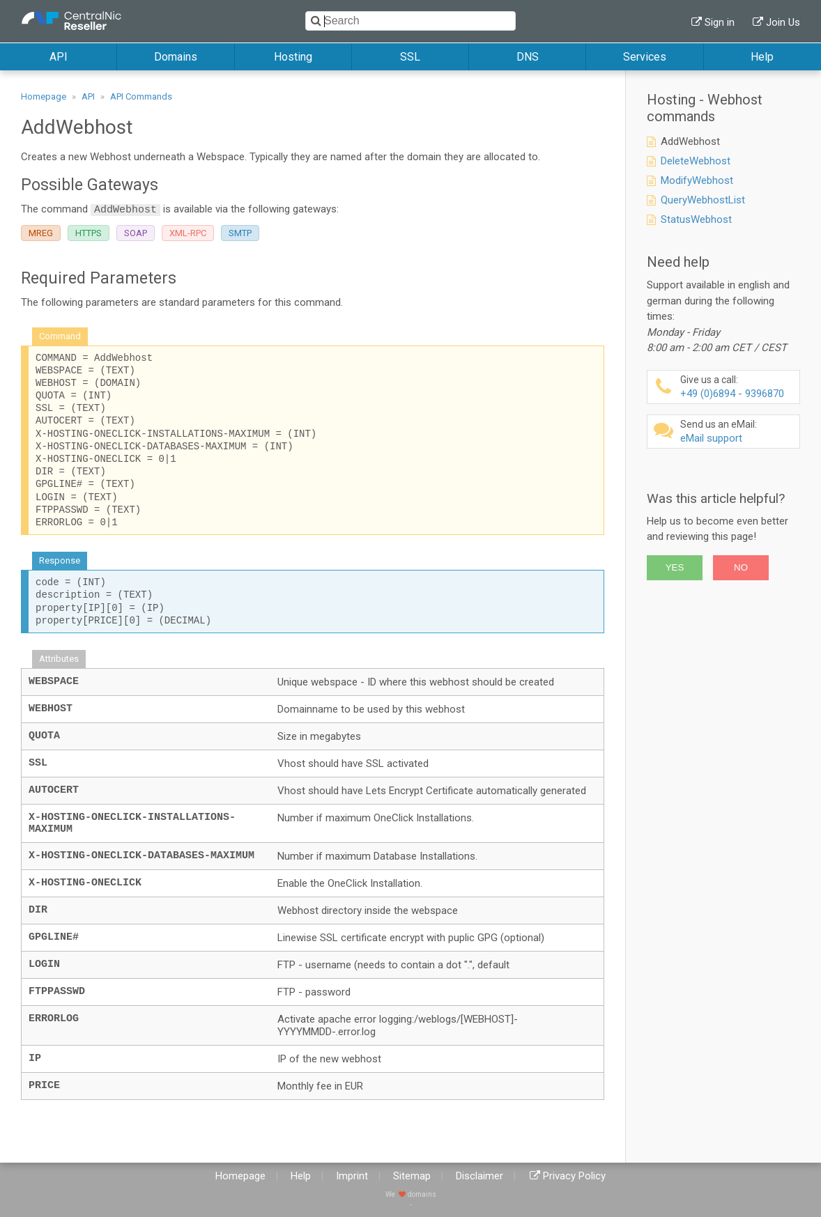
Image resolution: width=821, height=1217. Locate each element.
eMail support (738, 431)
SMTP (240, 233)
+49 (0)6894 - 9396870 (738, 387)
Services (644, 56)
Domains (175, 56)
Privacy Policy (574, 1176)
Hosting (293, 56)
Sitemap (412, 1176)
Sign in (720, 22)
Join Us (783, 22)
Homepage (43, 96)
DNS (527, 56)
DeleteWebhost (695, 161)
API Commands (141, 96)
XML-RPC (187, 233)
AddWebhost (690, 141)
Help (762, 56)
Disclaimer (479, 1176)
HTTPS (88, 233)
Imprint (352, 1176)
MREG (41, 233)
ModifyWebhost (697, 180)
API (58, 56)
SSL (410, 56)
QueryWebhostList (703, 200)
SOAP (135, 233)
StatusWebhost (696, 219)
